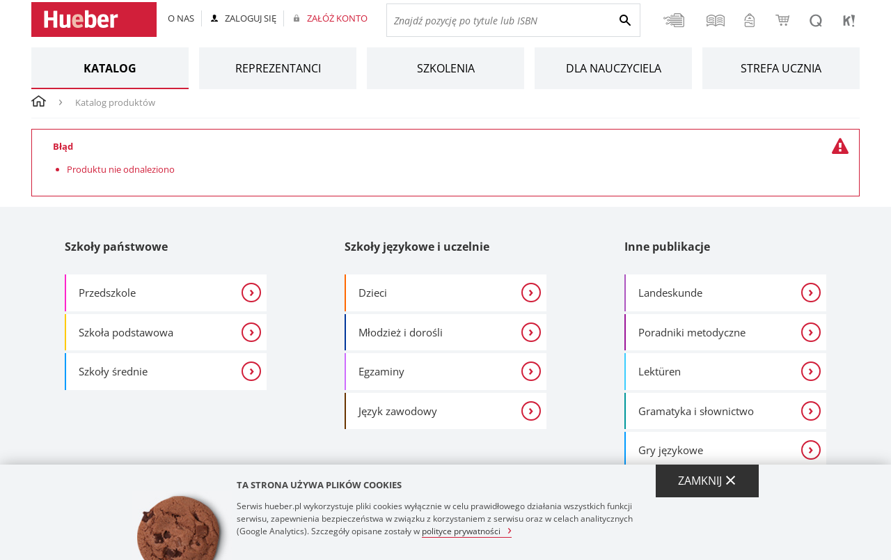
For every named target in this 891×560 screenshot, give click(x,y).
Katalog (110, 68)
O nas (181, 18)
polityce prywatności (461, 530)
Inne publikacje (667, 246)
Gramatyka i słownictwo (696, 411)
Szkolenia (446, 68)
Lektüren (659, 371)
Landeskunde (670, 293)
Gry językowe (670, 450)
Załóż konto (337, 18)
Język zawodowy (397, 411)
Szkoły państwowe (116, 246)
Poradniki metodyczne (692, 332)
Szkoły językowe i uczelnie (417, 246)
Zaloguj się (250, 18)
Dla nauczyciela (613, 68)
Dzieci (372, 293)
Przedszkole (107, 293)
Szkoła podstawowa (126, 332)
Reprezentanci (278, 68)
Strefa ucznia (781, 68)
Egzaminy (381, 371)
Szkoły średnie (113, 371)
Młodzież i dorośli (400, 332)
